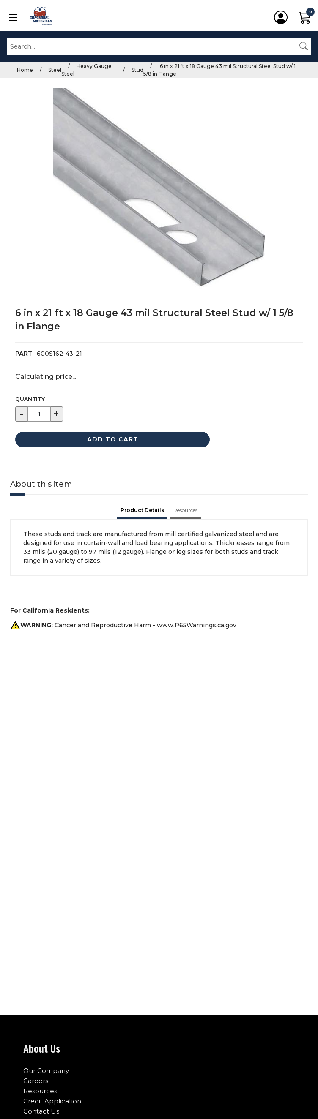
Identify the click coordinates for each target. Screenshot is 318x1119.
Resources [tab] (185, 510)
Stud (137, 70)
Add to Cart (112, 439)
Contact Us (41, 1111)
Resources (40, 1091)
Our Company (46, 1071)
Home (25, 70)
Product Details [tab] (142, 510)
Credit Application (52, 1101)
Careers (35, 1081)
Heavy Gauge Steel (86, 70)
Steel (54, 70)
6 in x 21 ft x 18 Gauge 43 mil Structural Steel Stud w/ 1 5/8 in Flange (219, 70)
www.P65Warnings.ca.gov (196, 625)
